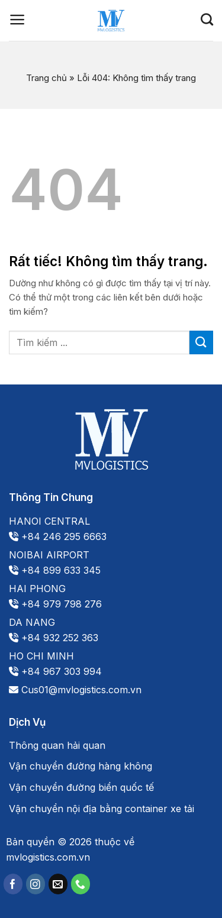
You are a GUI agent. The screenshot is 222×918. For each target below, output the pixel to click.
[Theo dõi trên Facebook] (13, 884)
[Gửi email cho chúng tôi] (58, 884)
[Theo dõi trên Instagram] (35, 884)
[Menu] (17, 19)
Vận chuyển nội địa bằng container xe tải (101, 808)
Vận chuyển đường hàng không (80, 766)
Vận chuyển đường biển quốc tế (81, 787)
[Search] (207, 19)
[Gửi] (201, 342)
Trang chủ (46, 77)
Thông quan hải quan (57, 745)
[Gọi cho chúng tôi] (80, 884)
